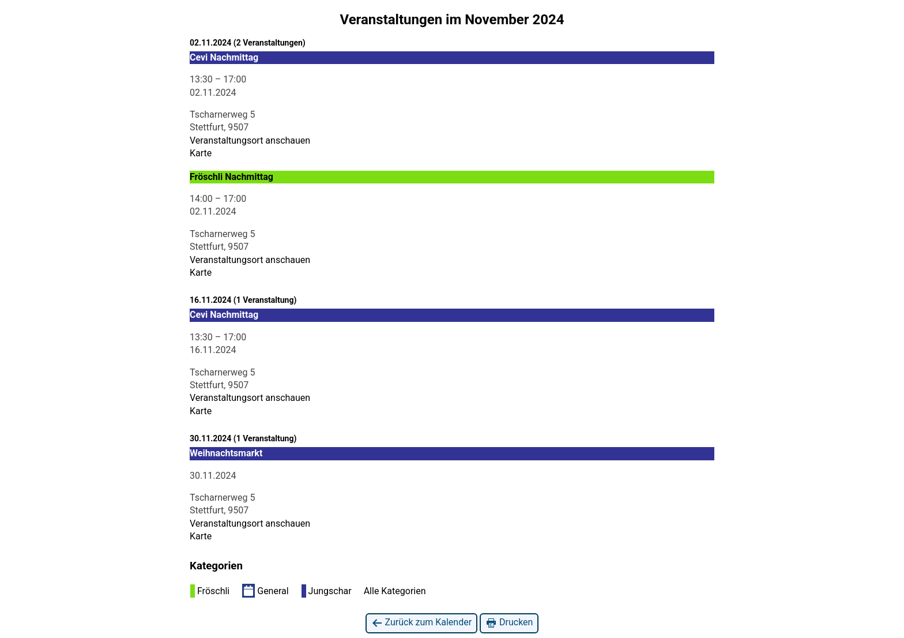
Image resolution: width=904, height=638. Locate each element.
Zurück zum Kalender (421, 623)
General (265, 591)
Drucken (509, 623)
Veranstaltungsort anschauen (250, 140)
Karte (201, 153)
